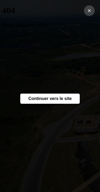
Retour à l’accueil (17, 45)
